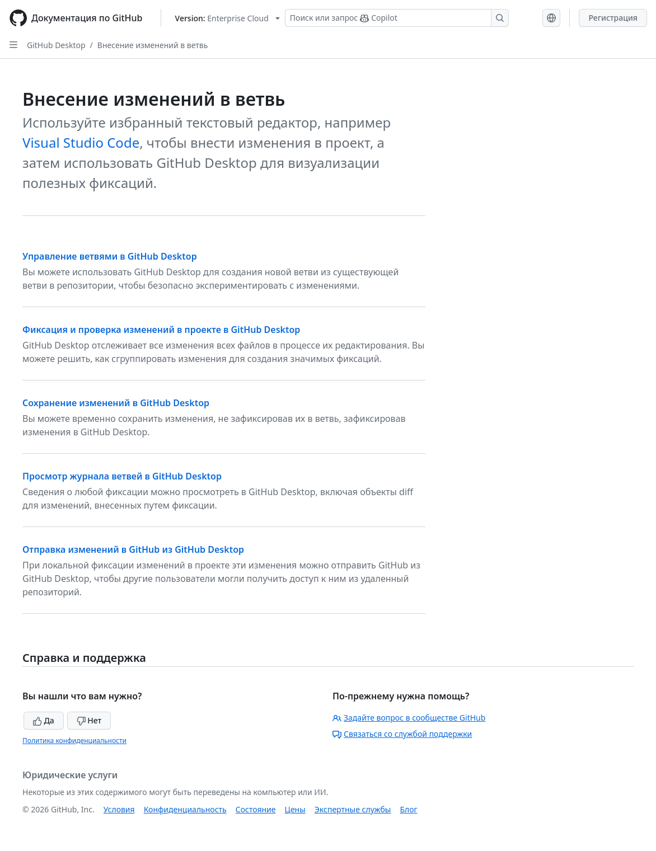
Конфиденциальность (185, 809)
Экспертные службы (353, 809)
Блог (408, 809)
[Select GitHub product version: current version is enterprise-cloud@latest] (227, 18)
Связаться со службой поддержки (402, 733)
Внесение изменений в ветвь (152, 45)
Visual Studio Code (80, 142)
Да (43, 720)
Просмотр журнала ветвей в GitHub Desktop (122, 476)
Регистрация (613, 17)
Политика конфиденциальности (74, 740)
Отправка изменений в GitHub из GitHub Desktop (133, 549)
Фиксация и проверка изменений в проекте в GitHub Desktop (161, 329)
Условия (119, 809)
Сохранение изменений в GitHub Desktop (115, 403)
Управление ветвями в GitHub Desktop (109, 256)
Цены (295, 809)
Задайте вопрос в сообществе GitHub (408, 717)
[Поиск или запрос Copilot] (397, 18)
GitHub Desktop (56, 45)
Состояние (256, 809)
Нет (89, 720)
